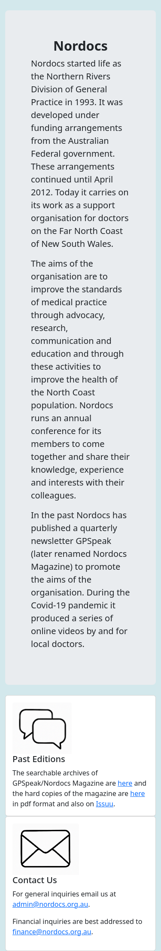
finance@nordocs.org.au (51, 931)
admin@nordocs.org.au (50, 904)
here (125, 783)
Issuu (104, 803)
